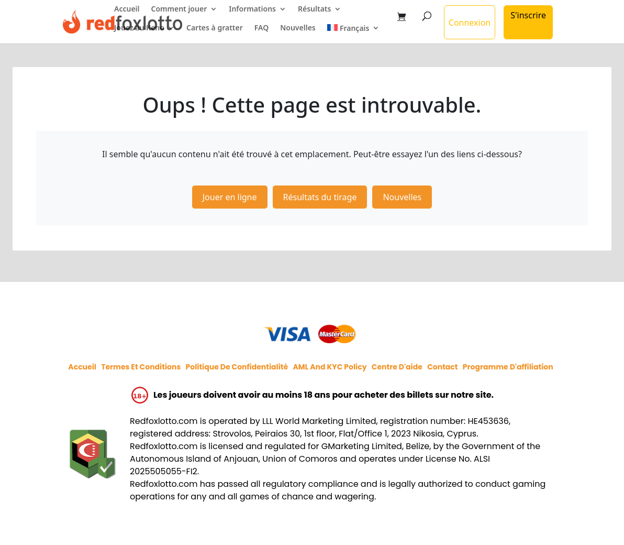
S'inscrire (528, 15)
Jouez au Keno (139, 28)
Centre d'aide (397, 367)
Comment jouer (179, 9)
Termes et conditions (141, 367)
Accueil (127, 9)
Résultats (314, 9)
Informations (252, 9)
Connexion (470, 22)
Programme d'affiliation (508, 367)
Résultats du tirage (320, 197)
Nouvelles (298, 28)
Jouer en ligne (230, 197)
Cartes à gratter (214, 28)
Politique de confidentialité (236, 367)
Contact (442, 367)
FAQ (261, 28)
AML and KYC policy (329, 367)
